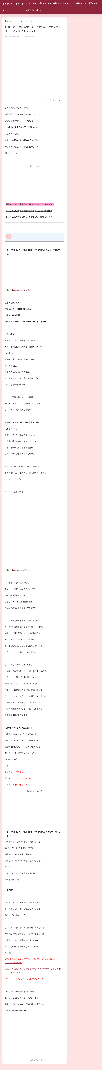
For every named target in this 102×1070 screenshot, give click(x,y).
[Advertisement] (34, 183)
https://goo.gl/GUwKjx (21, 290)
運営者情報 (36, 10)
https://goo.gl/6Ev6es (21, 570)
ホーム (35, 3)
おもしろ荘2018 (61, 3)
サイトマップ (75, 3)
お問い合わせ (88, 3)
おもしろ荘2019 (46, 3)
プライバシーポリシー (52, 10)
